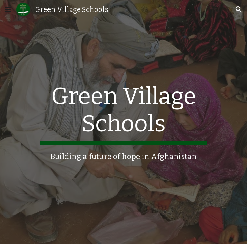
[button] (8, 9)
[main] (123, 122)
